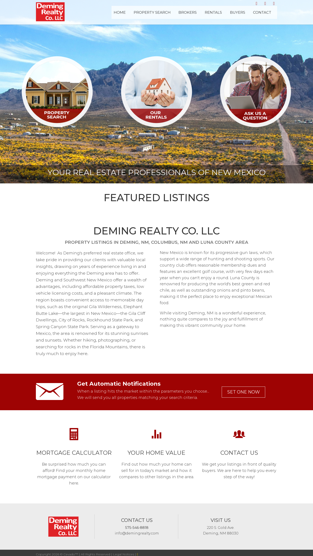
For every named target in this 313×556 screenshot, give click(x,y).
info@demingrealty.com (137, 533)
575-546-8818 (136, 528)
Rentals (230, 15)
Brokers (210, 15)
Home (156, 15)
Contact (267, 15)
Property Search (182, 15)
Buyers (248, 15)
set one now (243, 392)
